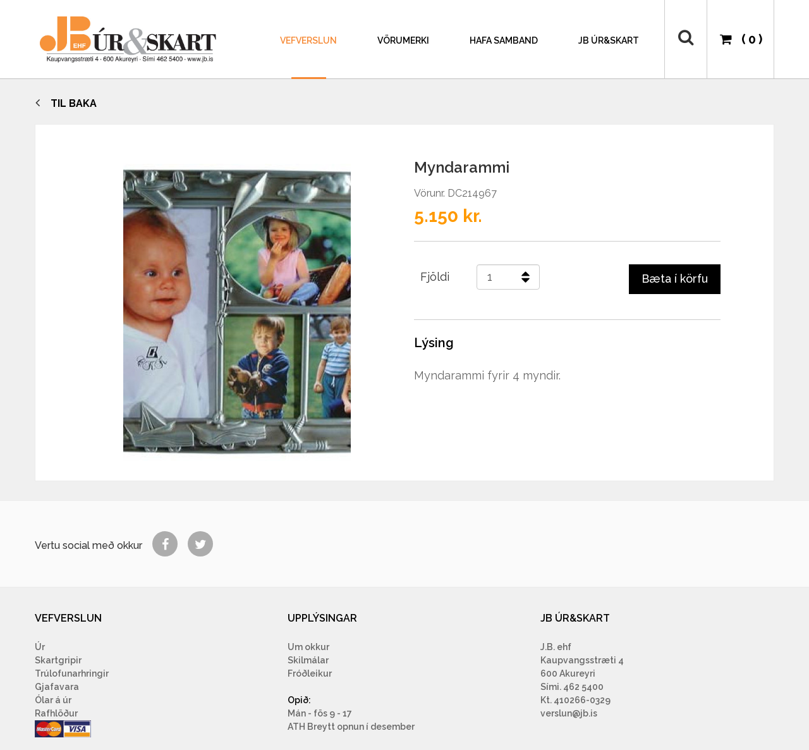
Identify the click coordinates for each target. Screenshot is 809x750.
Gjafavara (57, 687)
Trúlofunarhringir (72, 673)
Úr (40, 647)
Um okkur (308, 647)
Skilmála (306, 660)
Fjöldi (434, 276)
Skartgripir (58, 660)
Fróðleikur (310, 673)
